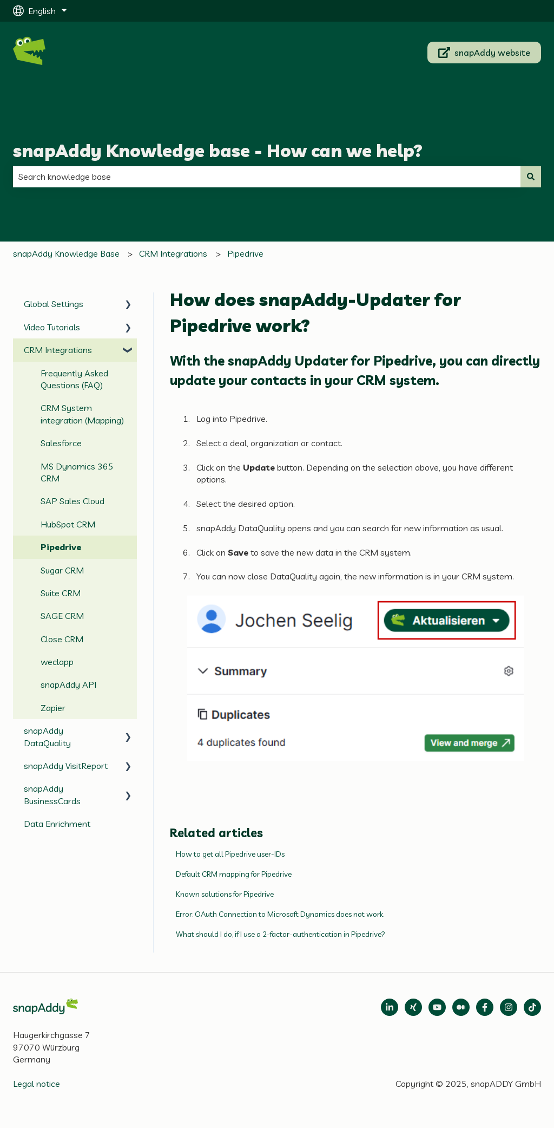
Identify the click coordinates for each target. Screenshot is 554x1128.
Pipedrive (245, 253)
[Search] (530, 176)
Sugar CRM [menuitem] (62, 570)
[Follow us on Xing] (413, 1007)
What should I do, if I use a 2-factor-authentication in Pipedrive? (280, 934)
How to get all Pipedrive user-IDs (230, 854)
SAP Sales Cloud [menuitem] (72, 500)
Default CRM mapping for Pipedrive (234, 874)
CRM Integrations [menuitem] (58, 349)
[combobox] (266, 176)
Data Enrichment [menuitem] (57, 823)
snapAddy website (484, 52)
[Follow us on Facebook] (484, 1007)
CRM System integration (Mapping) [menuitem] (82, 413)
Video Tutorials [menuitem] (52, 327)
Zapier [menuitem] (53, 707)
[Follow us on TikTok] (532, 1007)
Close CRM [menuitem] (62, 639)
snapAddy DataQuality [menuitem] (47, 736)
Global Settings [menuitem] (53, 303)
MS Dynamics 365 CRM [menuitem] (77, 472)
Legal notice (36, 1083)
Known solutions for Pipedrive (225, 894)
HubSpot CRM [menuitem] (68, 524)
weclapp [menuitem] (57, 661)
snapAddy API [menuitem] (68, 684)
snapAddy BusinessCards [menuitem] (52, 794)
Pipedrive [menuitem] (61, 547)
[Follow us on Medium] (437, 1007)
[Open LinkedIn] (389, 1007)
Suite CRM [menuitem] (61, 593)
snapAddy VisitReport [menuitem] (66, 765)
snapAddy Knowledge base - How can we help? (218, 150)
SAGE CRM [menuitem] (62, 615)
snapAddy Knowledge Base (66, 253)
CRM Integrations (173, 253)
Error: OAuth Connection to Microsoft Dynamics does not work (279, 914)
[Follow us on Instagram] (508, 1007)
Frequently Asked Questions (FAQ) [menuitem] (74, 379)
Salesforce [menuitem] (61, 443)
